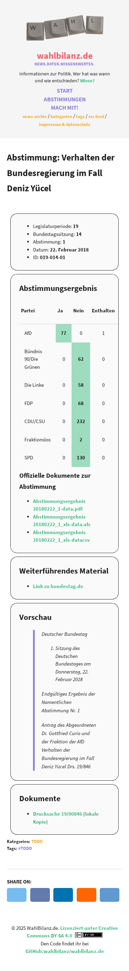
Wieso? (87, 81)
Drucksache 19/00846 (58, 813)
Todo (37, 841)
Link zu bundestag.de (58, 586)
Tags (80, 116)
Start (65, 90)
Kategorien (61, 116)
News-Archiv (35, 116)
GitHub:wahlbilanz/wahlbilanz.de (64, 951)
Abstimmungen (65, 99)
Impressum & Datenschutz (64, 124)
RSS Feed (96, 116)
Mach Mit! (64, 107)
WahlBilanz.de (65, 55)
